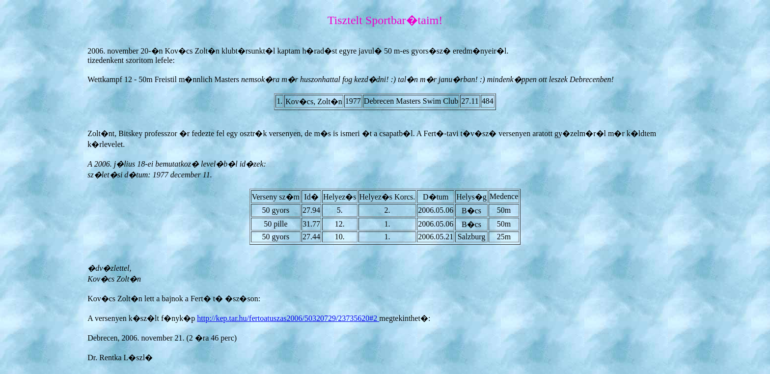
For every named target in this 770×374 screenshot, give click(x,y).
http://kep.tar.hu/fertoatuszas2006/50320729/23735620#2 (288, 318)
